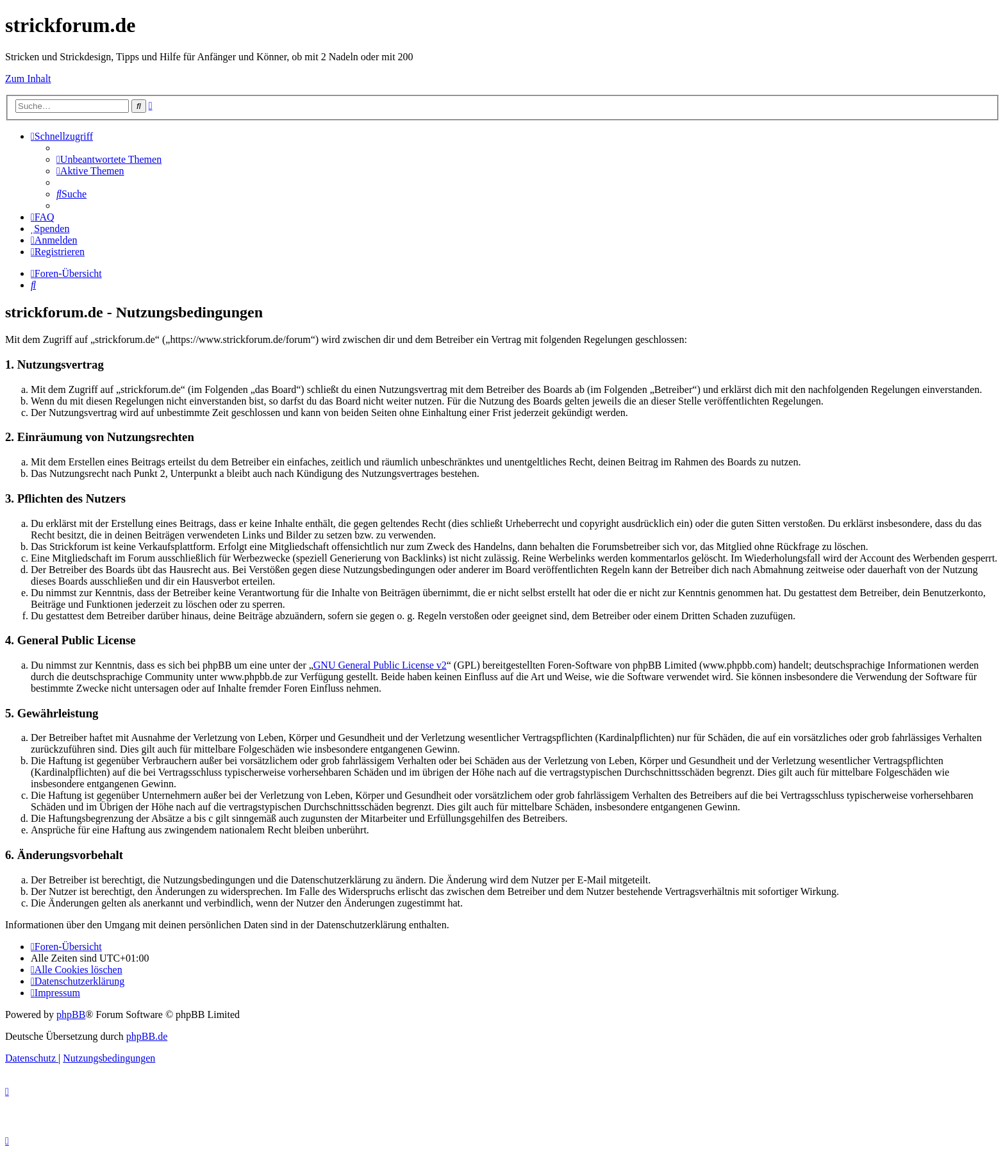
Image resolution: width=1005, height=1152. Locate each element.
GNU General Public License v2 (380, 665)
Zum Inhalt (28, 78)
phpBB (70, 1014)
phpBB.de (146, 1036)
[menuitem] (109, 159)
